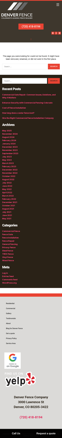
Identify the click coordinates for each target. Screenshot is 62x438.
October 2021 (8, 205)
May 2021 (6, 218)
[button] (31, 39)
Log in (5, 273)
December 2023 (10, 147)
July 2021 (6, 212)
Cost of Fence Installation (14, 108)
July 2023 (7, 157)
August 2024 (8, 137)
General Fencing (10, 244)
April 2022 (7, 192)
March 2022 (8, 196)
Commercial (10, 308)
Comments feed (9, 279)
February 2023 (9, 166)
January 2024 (8, 144)
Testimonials (11, 318)
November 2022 (9, 173)
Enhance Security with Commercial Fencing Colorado (27, 103)
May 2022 (7, 189)
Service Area (11, 343)
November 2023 (10, 150)
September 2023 (10, 153)
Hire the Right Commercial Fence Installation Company (28, 118)
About (8, 323)
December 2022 (9, 170)
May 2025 (7, 131)
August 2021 (8, 209)
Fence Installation (10, 238)
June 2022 (7, 186)
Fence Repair (8, 241)
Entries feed (8, 276)
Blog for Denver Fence (14, 328)
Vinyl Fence (7, 257)
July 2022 (7, 183)
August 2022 (8, 179)
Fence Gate (7, 234)
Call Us (16, 433)
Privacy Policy (11, 338)
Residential (10, 303)
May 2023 (7, 160)
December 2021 (9, 202)
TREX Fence (7, 254)
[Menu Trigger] (58, 5)
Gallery (8, 313)
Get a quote (10, 333)
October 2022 (8, 176)
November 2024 (10, 134)
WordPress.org (9, 283)
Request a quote (46, 433)
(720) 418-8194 (31, 417)
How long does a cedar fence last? (18, 113)
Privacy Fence (8, 247)
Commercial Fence (11, 231)
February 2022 (9, 199)
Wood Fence (8, 260)
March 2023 (8, 163)
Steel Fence (7, 251)
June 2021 (7, 215)
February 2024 (9, 140)
